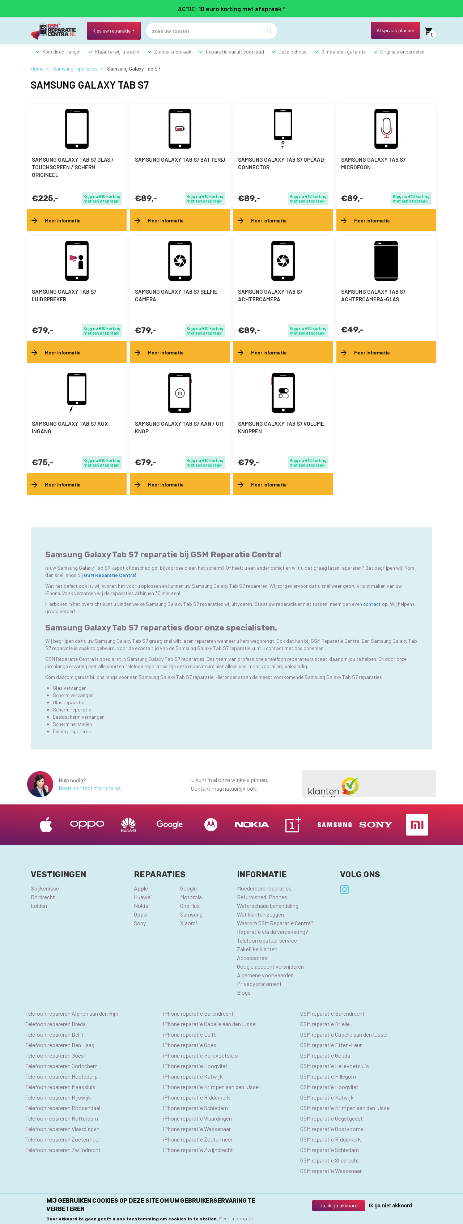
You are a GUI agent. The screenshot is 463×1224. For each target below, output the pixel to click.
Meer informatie (236, 1218)
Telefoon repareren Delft (54, 1034)
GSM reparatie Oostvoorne (332, 1128)
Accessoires (252, 957)
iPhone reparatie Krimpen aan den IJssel (211, 1086)
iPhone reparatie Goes (189, 1044)
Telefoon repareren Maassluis (60, 1086)
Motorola (191, 896)
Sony (140, 922)
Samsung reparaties (75, 68)
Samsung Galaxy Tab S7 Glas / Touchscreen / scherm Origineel (73, 167)
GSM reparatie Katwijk (327, 1097)
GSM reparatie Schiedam (329, 1149)
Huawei (143, 896)
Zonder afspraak (172, 51)
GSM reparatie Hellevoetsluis (334, 1065)
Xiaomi (188, 922)
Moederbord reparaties (264, 888)
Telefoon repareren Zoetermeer (62, 1139)
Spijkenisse (45, 888)
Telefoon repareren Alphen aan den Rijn (71, 1013)
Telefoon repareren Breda (55, 1023)
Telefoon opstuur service (267, 940)
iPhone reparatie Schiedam (195, 1107)
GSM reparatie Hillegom (328, 1076)
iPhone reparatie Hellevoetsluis (200, 1055)
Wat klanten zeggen (260, 914)
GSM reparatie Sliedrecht (329, 1160)
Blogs (244, 992)
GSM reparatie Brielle (325, 1023)
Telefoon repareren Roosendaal (62, 1107)
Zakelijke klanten (257, 948)
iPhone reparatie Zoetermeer (198, 1139)
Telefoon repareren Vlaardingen (62, 1128)
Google (188, 888)
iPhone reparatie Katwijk (193, 1076)
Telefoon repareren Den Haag (59, 1044)
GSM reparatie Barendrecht (332, 1013)
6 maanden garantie (344, 51)
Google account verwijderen (270, 966)
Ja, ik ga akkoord (338, 1205)
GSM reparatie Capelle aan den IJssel (343, 1034)
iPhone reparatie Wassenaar (197, 1128)
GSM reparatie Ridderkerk (330, 1139)
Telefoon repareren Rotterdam (61, 1118)
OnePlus (190, 905)
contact (372, 604)
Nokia (141, 905)
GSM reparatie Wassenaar (331, 1170)
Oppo (140, 914)
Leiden (39, 905)
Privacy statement (259, 983)
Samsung (191, 914)
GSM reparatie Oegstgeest (331, 1118)
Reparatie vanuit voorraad (235, 51)
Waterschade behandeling (267, 905)
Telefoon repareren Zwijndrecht (63, 1149)
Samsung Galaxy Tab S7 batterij (180, 159)
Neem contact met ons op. (90, 788)
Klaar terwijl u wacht (117, 51)
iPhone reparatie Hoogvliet (195, 1065)
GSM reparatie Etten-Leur (331, 1044)
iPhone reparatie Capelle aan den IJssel (209, 1023)
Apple (141, 888)
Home (37, 68)
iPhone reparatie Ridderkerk (196, 1097)
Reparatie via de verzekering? (272, 931)
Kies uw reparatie (112, 30)
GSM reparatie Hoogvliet (329, 1086)
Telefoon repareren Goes (54, 1055)
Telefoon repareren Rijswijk (58, 1097)
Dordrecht (43, 896)
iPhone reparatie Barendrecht (198, 1013)
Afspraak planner (396, 30)
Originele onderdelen (402, 51)
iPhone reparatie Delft (189, 1034)
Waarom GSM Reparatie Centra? (275, 922)
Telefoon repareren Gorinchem (61, 1065)
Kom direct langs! (61, 51)
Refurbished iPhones (262, 896)
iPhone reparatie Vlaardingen (197, 1118)
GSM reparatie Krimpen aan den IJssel (345, 1107)
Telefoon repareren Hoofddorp (61, 1076)
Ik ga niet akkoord (390, 1205)
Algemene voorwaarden (265, 975)
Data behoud (293, 51)
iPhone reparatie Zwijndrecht (198, 1149)
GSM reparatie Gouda (325, 1055)
